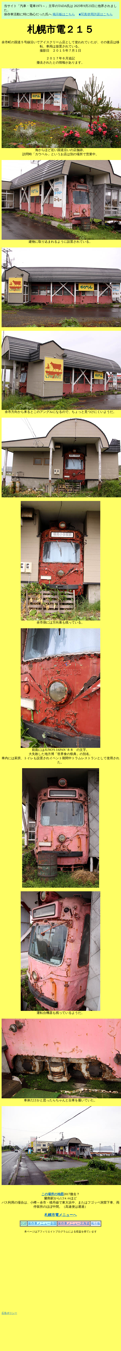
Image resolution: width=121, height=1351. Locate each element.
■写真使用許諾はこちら (96, 14)
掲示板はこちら (64, 14)
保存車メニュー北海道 (74, 1223)
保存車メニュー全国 (42, 1223)
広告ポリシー (9, 1313)
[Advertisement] (59, 1270)
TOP (24, 1223)
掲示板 (95, 1223)
